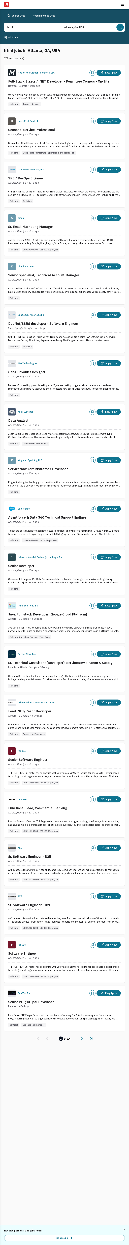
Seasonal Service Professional (31, 129)
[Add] (92, 73)
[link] (37, 1038)
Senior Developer (21, 566)
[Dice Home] (6, 4)
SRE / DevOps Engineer (26, 178)
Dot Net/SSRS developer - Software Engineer (43, 323)
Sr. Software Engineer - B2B (29, 856)
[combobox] (29, 27)
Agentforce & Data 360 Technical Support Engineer (48, 517)
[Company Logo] (12, 72)
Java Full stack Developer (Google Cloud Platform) (47, 614)
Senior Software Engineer (28, 759)
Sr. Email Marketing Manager (30, 226)
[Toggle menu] (122, 4)
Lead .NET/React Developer (29, 711)
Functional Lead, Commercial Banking (37, 808)
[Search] (120, 27)
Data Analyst (18, 420)
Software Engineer (22, 953)
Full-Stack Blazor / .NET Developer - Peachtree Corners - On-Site (58, 81)
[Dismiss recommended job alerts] (124, 1229)
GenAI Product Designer (27, 372)
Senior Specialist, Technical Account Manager (43, 275)
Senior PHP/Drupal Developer (31, 1002)
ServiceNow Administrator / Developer (38, 469)
